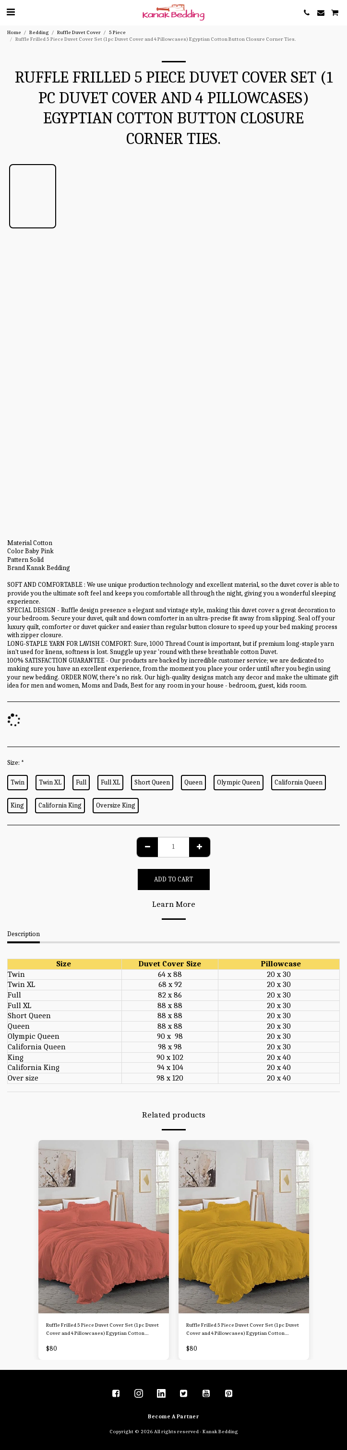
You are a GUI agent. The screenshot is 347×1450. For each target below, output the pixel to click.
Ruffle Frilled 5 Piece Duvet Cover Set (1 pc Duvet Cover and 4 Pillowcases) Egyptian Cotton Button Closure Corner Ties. (102, 1330)
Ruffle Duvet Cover (79, 32)
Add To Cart (173, 879)
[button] (10, 12)
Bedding (39, 32)
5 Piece (117, 32)
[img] (103, 1227)
